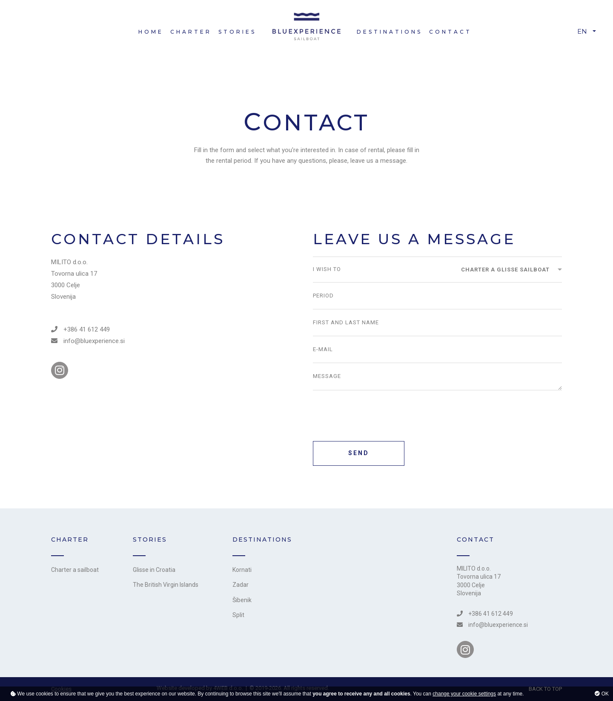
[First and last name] (437, 322)
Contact (450, 32)
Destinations (389, 32)
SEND (358, 453)
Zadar (240, 584)
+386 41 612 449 (80, 329)
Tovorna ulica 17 (479, 576)
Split (238, 615)
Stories (237, 32)
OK (602, 694)
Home (150, 32)
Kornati (242, 569)
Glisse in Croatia (154, 569)
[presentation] (377, 417)
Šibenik (242, 600)
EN (582, 31)
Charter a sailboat (75, 569)
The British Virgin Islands (165, 584)
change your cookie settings (464, 694)
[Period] (437, 296)
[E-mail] (437, 349)
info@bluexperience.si (88, 341)
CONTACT (475, 539)
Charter (191, 32)
